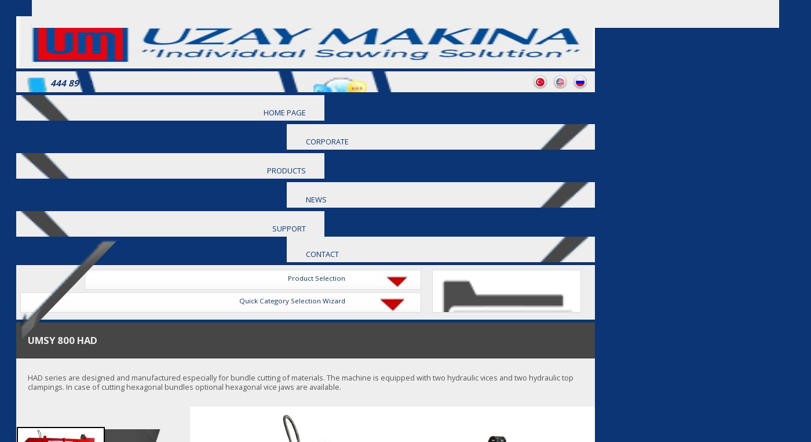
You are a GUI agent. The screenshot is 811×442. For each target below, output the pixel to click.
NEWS (316, 199)
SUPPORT (289, 228)
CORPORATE (327, 141)
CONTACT (322, 254)
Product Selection (316, 278)
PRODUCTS (286, 170)
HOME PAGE (285, 112)
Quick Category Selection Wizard (292, 300)
